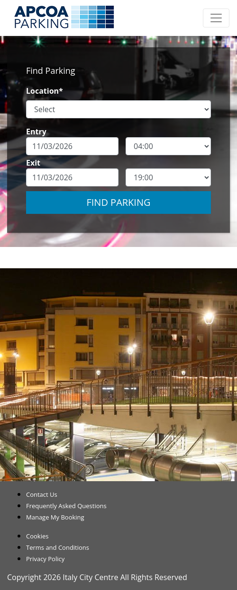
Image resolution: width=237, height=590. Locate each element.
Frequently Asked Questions (66, 506)
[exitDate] (72, 177)
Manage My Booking (55, 517)
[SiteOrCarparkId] (118, 109)
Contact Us (41, 494)
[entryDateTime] (168, 146)
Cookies (37, 536)
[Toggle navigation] (216, 18)
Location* (44, 91)
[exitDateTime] (168, 177)
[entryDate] (72, 146)
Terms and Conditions (57, 547)
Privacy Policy (45, 559)
